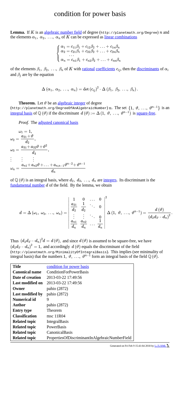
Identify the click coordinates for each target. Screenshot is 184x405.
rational (88, 69)
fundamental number (27, 185)
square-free (146, 113)
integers (110, 180)
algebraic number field (63, 32)
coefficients (105, 69)
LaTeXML (162, 345)
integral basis (21, 113)
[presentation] (32, 32)
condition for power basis (68, 266)
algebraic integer (71, 103)
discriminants (148, 69)
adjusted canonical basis (58, 122)
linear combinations (120, 37)
